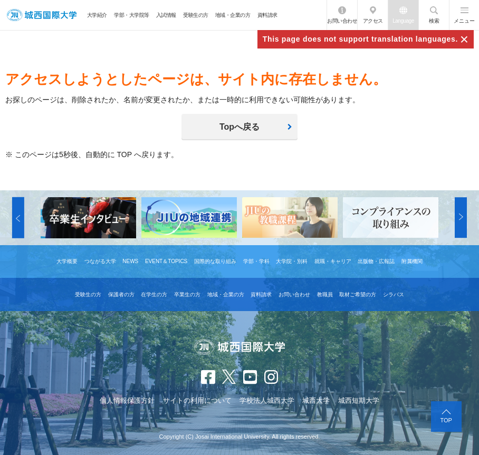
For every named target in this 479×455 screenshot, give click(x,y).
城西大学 (316, 400)
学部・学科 (256, 261)
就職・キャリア (332, 261)
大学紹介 (97, 15)
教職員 (325, 294)
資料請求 (267, 15)
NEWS (130, 261)
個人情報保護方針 (127, 400)
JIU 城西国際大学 (41, 15)
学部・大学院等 (131, 15)
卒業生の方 (187, 294)
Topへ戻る (239, 126)
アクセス (373, 21)
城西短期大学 (358, 400)
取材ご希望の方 (357, 294)
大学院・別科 (292, 261)
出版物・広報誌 (376, 261)
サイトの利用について (197, 400)
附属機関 (412, 261)
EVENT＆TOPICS (166, 261)
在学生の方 (154, 294)
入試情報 (166, 15)
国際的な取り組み (215, 261)
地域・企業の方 (233, 15)
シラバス (393, 294)
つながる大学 (100, 261)
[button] (18, 217)
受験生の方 (195, 15)
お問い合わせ (342, 21)
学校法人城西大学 (267, 400)
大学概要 (67, 261)
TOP (446, 420)
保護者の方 (121, 294)
